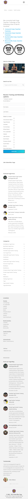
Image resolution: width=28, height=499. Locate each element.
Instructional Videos (7, 119)
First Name (5, 107)
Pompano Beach (7, 141)
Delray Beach (6, 129)
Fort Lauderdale (7, 131)
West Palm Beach (7, 148)
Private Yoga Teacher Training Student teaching (15, 218)
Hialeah (5, 134)
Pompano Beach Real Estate (14, 497)
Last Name (5, 111)
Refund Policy (6, 357)
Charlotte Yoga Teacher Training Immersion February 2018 (16, 432)
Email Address (7, 101)
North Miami (6, 138)
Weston (5, 146)
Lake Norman (6, 136)
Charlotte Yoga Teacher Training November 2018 (15, 206)
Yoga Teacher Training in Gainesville (16, 212)
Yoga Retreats (6, 122)
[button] (10, 483)
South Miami (6, 143)
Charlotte (5, 124)
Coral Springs (6, 126)
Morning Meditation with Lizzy (15, 425)
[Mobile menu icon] (24, 2)
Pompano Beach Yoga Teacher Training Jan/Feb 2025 (15, 177)
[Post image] (5, 177)
